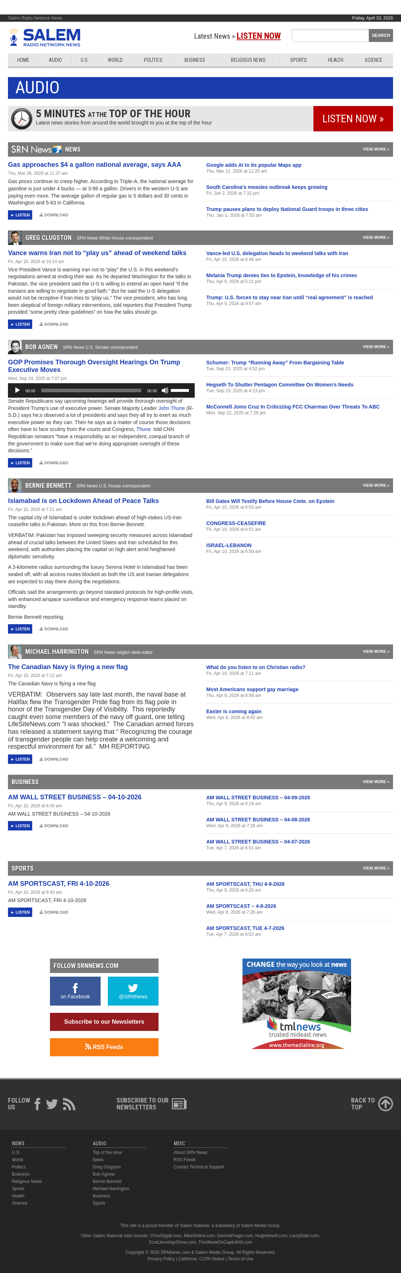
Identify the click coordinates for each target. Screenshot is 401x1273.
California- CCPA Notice (201, 1258)
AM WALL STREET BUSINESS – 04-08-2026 (258, 819)
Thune (144, 429)
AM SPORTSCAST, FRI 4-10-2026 (58, 883)
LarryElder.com (304, 1235)
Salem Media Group (260, 1225)
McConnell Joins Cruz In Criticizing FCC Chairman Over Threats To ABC (293, 407)
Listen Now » (353, 118)
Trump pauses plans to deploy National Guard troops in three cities (287, 209)
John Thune (172, 408)
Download (53, 215)
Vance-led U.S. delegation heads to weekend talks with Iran (277, 253)
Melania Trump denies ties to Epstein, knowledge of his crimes (281, 275)
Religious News (248, 60)
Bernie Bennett (107, 1181)
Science (374, 60)
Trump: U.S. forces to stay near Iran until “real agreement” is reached (289, 297)
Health (335, 60)
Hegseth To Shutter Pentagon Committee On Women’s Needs (280, 385)
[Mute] (165, 390)
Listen (23, 215)
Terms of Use (240, 1258)
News (98, 1159)
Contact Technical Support (199, 1167)
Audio (55, 60)
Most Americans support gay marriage (252, 689)
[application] (101, 390)
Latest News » (237, 36)
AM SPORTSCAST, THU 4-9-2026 (245, 884)
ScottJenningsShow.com (172, 1242)
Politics (153, 60)
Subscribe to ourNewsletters (152, 1104)
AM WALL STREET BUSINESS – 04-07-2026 (258, 842)
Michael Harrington (111, 1188)
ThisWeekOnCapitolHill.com (225, 1242)
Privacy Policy (161, 1258)
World (115, 60)
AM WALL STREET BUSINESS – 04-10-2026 (75, 797)
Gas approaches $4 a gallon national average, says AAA (94, 164)
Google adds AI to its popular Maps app (253, 165)
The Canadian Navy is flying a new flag (68, 667)
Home (23, 60)
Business (195, 60)
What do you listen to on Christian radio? (255, 667)
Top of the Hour (107, 1152)
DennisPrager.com (235, 1235)
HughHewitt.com (271, 1235)
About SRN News (190, 1152)
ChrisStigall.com (165, 1235)
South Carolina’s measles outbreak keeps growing (267, 187)
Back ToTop (372, 1104)
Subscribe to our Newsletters (104, 1022)
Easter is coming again (234, 711)
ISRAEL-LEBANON (229, 545)
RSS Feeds (104, 1047)
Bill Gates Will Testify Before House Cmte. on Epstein (270, 501)
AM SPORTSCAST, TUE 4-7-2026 (245, 928)
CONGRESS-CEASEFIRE (236, 523)
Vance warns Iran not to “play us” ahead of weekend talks (97, 253)
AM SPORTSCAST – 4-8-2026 (241, 906)
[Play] (17, 390)
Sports (298, 60)
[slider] (91, 390)
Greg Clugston (107, 1167)
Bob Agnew (104, 1174)
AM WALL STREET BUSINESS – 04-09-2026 (258, 797)
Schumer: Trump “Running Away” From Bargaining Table (275, 362)
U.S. (85, 60)
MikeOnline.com (199, 1235)
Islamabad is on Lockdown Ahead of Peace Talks (83, 500)
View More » (376, 149)
